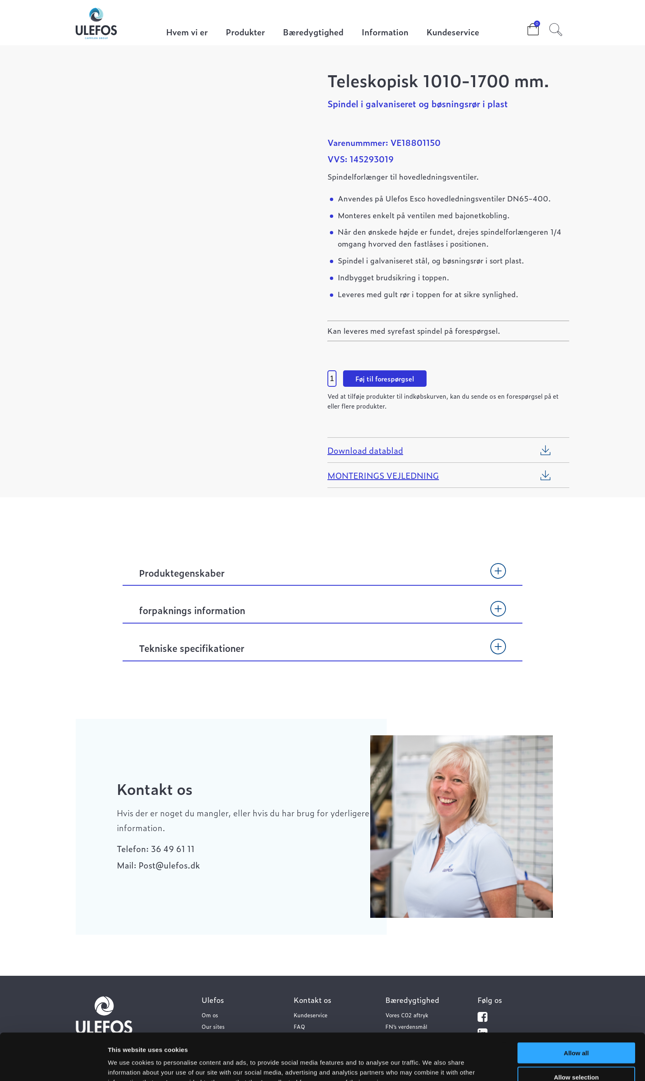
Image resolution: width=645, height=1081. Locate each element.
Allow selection (576, 1033)
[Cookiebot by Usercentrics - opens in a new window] (53, 1065)
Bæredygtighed (313, 33)
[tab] (322, 576)
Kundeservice (453, 33)
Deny (576, 1056)
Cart (526, 27)
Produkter (245, 33)
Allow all (576, 1008)
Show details (432, 1064)
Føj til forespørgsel (384, 378)
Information (385, 33)
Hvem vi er (187, 33)
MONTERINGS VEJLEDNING (383, 475)
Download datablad (365, 450)
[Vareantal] (331, 378)
